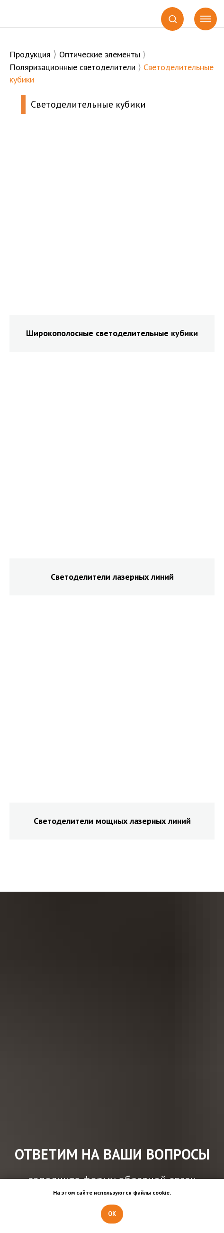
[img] (38, 14)
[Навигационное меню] (205, 19)
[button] (172, 18)
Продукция (30, 54)
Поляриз (25, 67)
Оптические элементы (99, 54)
